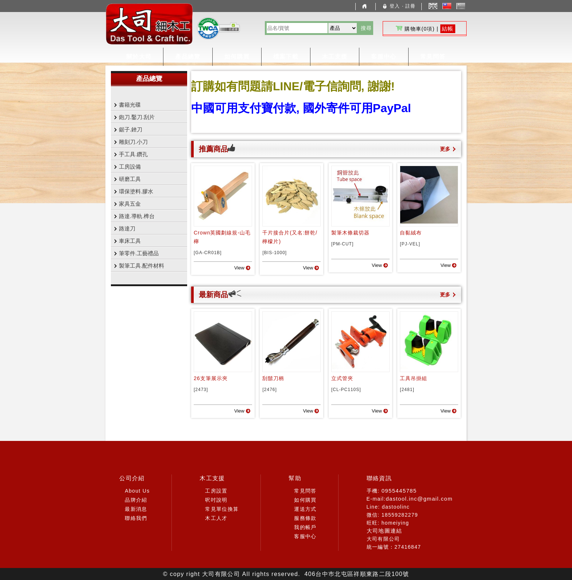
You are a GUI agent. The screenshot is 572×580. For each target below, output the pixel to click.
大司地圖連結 (384, 531)
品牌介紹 (136, 500)
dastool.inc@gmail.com (419, 499)
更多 (445, 149)
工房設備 (130, 166)
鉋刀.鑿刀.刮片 (137, 117)
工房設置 (216, 491)
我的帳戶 (305, 527)
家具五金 (130, 204)
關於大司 (138, 57)
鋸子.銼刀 (130, 129)
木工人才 (216, 518)
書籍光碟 (130, 105)
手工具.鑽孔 (133, 154)
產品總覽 (187, 57)
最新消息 (136, 509)
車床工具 (130, 241)
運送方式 (305, 509)
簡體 (462, 6)
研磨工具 (130, 179)
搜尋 (366, 28)
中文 (449, 6)
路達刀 (127, 228)
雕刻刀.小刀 (133, 142)
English (433, 6)
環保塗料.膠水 (136, 191)
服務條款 (305, 518)
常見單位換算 (222, 509)
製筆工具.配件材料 (141, 266)
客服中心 (383, 57)
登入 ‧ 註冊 (398, 6)
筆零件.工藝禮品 (139, 253)
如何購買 (237, 57)
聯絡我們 (136, 518)
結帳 (448, 28)
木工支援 (334, 57)
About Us (137, 491)
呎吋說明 (216, 500)
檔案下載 (285, 57)
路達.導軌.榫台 (137, 216)
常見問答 (432, 57)
